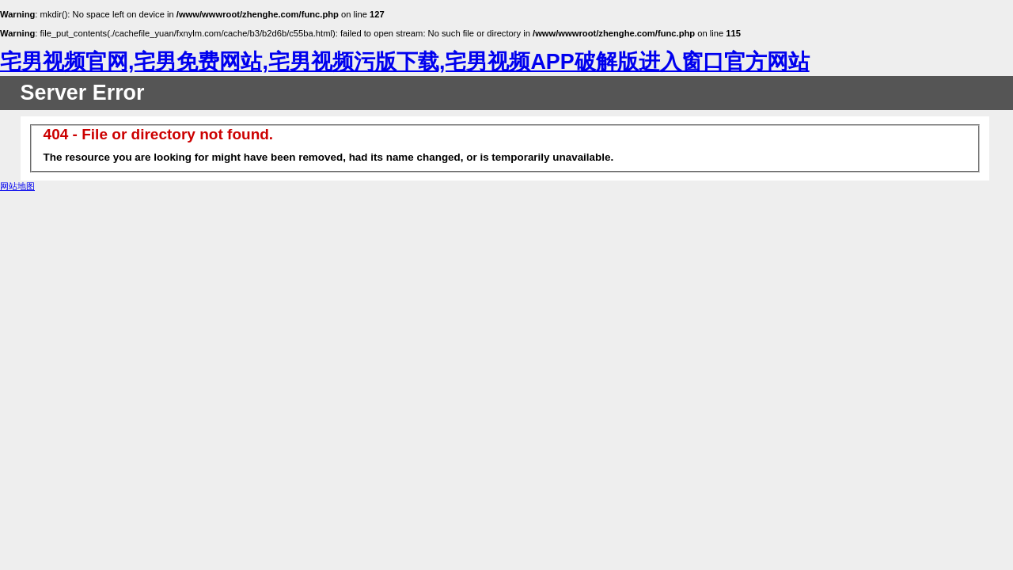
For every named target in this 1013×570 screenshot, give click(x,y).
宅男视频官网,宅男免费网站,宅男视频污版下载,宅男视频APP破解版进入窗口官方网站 (405, 62)
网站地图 (17, 186)
